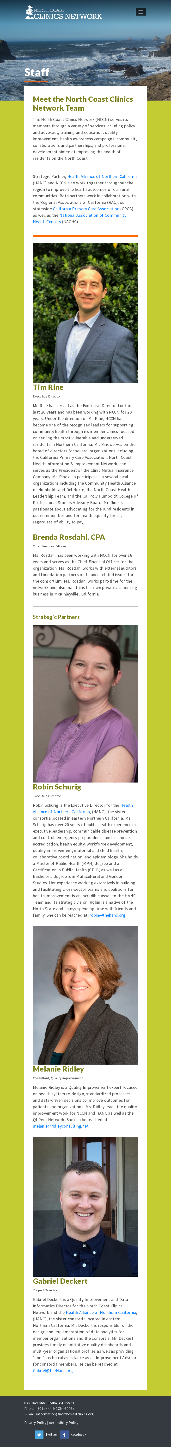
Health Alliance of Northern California (102, 176)
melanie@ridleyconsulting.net (61, 1126)
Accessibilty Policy (63, 1422)
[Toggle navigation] (141, 12)
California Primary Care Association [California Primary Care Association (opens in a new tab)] (86, 208)
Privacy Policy (35, 1422)
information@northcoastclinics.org (65, 1414)
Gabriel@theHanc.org (53, 1370)
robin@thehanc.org (107, 915)
